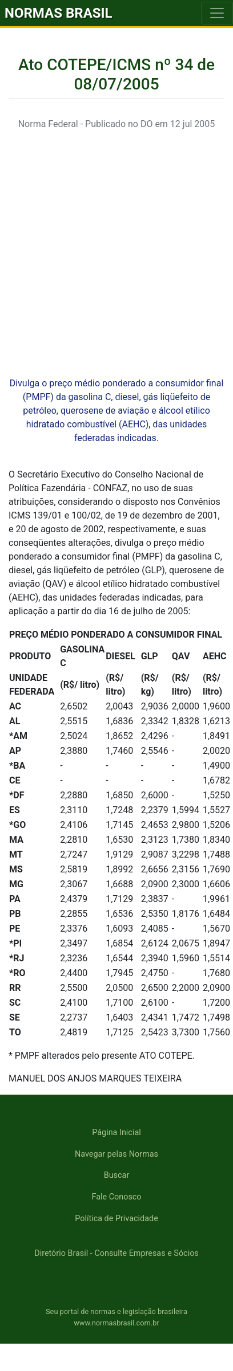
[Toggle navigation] (217, 13)
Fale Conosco (116, 1197)
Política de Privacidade (116, 1218)
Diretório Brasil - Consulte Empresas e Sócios (116, 1253)
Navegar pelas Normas (116, 1154)
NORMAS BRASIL (59, 13)
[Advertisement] (107, 247)
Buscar (117, 1175)
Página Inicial (116, 1132)
